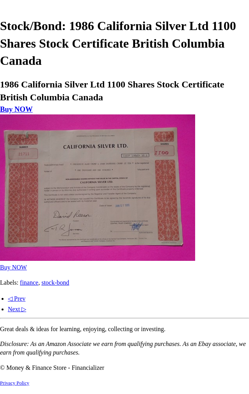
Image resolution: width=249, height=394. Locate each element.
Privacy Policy (14, 383)
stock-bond (55, 282)
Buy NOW (16, 109)
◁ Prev (16, 298)
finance (29, 282)
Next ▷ (17, 309)
